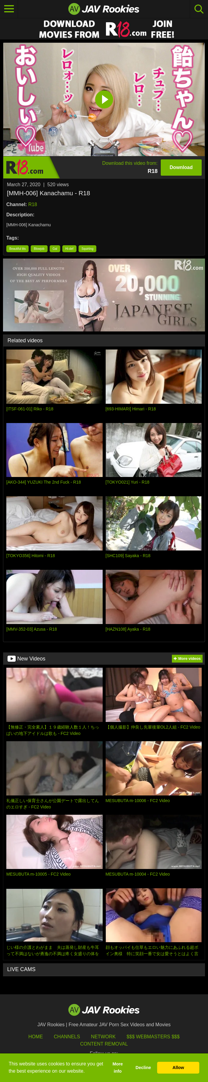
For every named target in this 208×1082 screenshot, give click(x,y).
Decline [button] (143, 1067)
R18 (32, 204)
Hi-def (69, 248)
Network (103, 1036)
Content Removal (104, 1043)
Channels (67, 1036)
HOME (35, 1036)
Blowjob (39, 248)
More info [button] (118, 1068)
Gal (55, 248)
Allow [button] (178, 1067)
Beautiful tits (17, 248)
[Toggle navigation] (9, 9)
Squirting (87, 248)
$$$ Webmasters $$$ (153, 1036)
